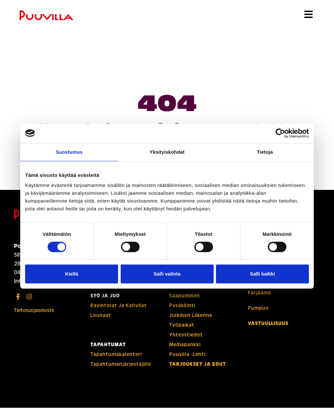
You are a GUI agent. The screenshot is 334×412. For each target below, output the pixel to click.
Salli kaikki (262, 274)
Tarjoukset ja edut (197, 368)
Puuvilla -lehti (187, 359)
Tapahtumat (108, 349)
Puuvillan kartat (190, 290)
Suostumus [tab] (69, 152)
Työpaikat (182, 329)
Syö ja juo (105, 300)
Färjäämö (260, 298)
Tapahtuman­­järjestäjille (121, 368)
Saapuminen (185, 300)
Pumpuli (258, 314)
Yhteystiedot (186, 339)
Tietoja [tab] (265, 152)
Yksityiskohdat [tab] (166, 152)
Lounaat (100, 319)
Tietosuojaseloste (35, 315)
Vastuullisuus (269, 329)
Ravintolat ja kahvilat (118, 310)
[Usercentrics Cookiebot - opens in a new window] (280, 133)
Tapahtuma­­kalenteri (116, 359)
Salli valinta (167, 274)
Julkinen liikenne (191, 319)
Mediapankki (185, 349)
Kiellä (71, 274)
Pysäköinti (182, 310)
